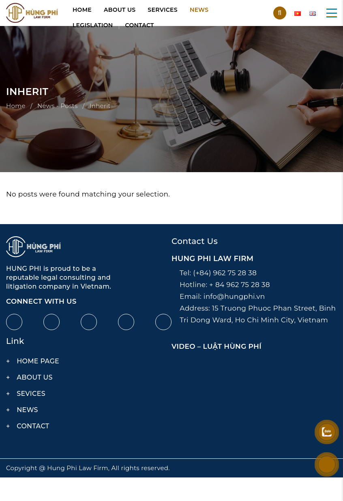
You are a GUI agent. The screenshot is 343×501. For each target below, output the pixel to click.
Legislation (93, 25)
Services (163, 9)
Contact (139, 25)
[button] (331, 13)
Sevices (31, 393)
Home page (38, 361)
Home (82, 9)
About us (119, 9)
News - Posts (57, 106)
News (199, 9)
